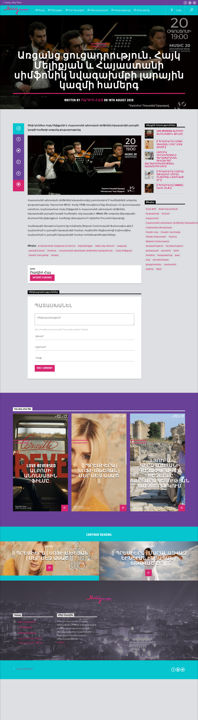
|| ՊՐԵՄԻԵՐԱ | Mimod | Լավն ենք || (170, 374)
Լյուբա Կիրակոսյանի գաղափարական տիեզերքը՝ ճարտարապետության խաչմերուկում (161, 347)
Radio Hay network (104, 434)
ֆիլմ (159, 457)
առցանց (121, 434)
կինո (176, 438)
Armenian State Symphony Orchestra (56, 434)
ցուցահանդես (154, 452)
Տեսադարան (99, 10)
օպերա (150, 457)
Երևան (166, 401)
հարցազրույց (164, 443)
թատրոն (166, 438)
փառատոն (170, 452)
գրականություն (154, 434)
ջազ (177, 443)
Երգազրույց (123, 10)
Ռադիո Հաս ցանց (39, 443)
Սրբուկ (173, 424)
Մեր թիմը (143, 10)
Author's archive (42, 465)
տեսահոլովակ (161, 448)
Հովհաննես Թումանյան (159, 415)
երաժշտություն (174, 434)
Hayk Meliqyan (85, 434)
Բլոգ (42, 10)
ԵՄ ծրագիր (76, 10)
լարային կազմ (37, 438)
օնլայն (54, 443)
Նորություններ (99, 132)
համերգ (52, 438)
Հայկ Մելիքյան (124, 438)
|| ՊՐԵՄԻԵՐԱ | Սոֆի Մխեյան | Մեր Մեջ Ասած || (170, 332)
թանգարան (152, 438)
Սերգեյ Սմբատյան (156, 424)
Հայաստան (152, 406)
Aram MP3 (151, 397)
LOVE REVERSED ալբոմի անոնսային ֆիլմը (170, 320)
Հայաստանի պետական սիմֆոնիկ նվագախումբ (86, 438)
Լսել (176, 10)
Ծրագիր (57, 10)
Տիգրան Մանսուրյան (157, 429)
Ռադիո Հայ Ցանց (170, 420)
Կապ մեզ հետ (12, 2)
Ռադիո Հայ (92, 186)
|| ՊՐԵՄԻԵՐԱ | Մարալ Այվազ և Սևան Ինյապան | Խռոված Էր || (170, 363)
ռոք (148, 448)
